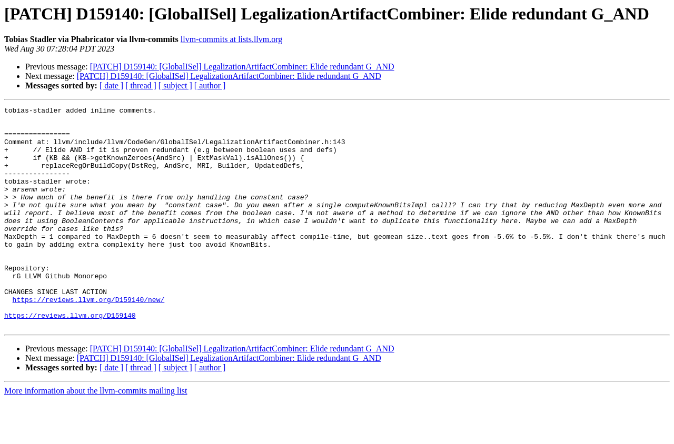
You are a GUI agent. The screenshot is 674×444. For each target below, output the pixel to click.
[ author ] (210, 85)
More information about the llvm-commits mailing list (95, 434)
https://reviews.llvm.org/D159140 (70, 357)
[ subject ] (175, 85)
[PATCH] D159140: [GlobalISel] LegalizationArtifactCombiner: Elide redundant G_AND (242, 66)
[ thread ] (140, 85)
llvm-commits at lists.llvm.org (231, 39)
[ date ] (111, 85)
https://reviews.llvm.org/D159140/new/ (89, 339)
